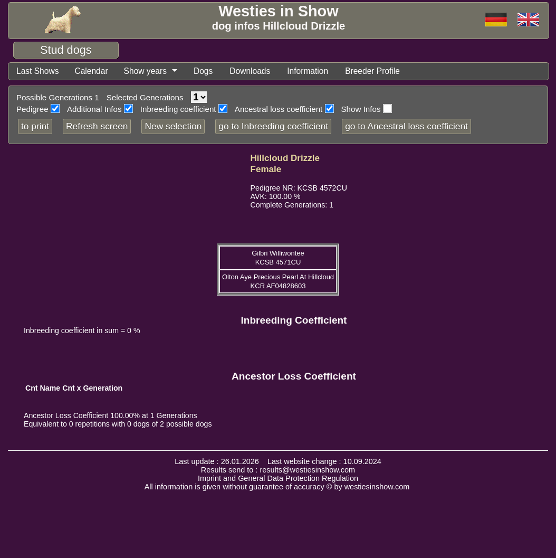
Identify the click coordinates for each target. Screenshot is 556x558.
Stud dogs (66, 49)
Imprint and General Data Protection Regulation (278, 479)
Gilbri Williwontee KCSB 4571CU (278, 258)
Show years (149, 71)
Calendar (93, 71)
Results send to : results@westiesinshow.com (278, 470)
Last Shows (38, 71)
